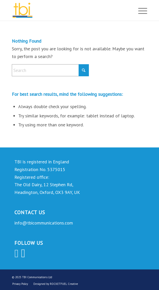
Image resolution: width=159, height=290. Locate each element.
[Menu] (140, 10)
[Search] (50, 70)
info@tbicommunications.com (43, 223)
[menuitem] (140, 10)
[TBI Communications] (66, 10)
